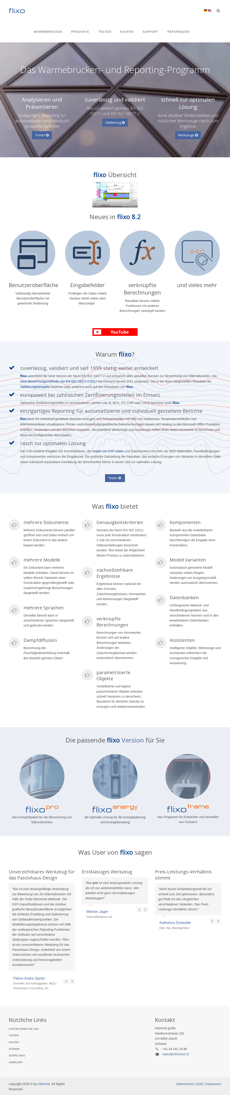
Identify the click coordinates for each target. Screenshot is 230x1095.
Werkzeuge (188, 135)
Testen (104, 31)
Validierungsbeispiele (35, 387)
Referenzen (178, 31)
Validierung (115, 122)
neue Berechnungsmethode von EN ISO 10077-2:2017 (58, 381)
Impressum (213, 1084)
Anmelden (16, 1062)
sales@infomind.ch (175, 1054)
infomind (44, 1084)
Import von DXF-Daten (108, 451)
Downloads (17, 1055)
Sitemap (14, 1049)
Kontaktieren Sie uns (24, 1029)
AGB (199, 1084)
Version (134, 740)
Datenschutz (185, 1084)
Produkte (80, 31)
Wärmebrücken (48, 31)
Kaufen (127, 31)
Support (150, 31)
